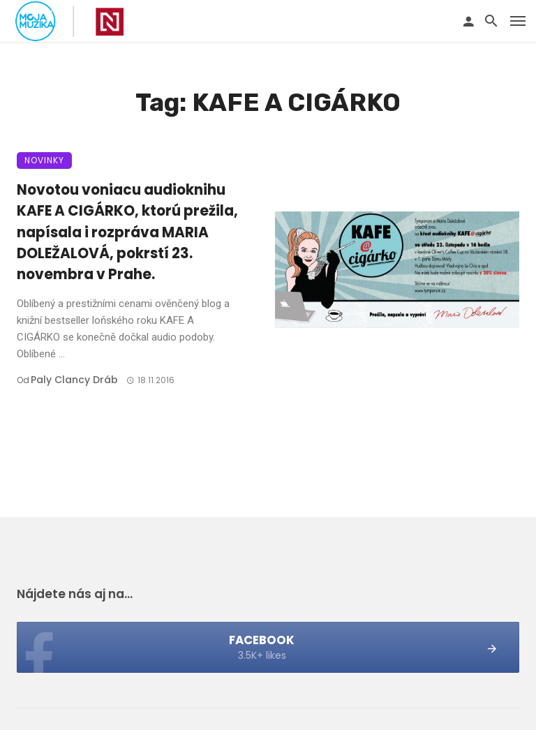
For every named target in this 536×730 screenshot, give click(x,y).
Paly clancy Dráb (74, 380)
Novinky (44, 160)
